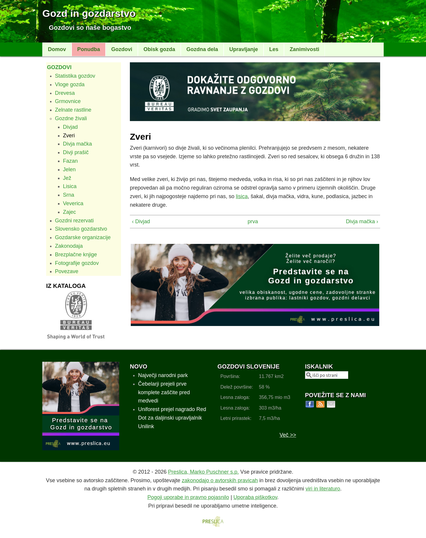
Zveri (69, 135)
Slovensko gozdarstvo (81, 229)
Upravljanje (243, 49)
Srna (68, 195)
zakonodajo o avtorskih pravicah (220, 480)
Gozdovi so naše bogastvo (90, 27)
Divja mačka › (362, 221)
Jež (67, 178)
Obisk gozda (159, 49)
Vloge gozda (70, 84)
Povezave (66, 271)
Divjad (70, 127)
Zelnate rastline (73, 110)
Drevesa (65, 93)
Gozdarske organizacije (83, 237)
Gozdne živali (71, 118)
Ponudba (88, 49)
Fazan (70, 161)
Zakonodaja (69, 246)
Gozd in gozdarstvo (88, 13)
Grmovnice (68, 101)
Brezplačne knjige (76, 254)
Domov (57, 49)
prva (252, 221)
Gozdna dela (202, 49)
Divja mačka (77, 144)
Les (273, 49)
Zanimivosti (304, 49)
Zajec (69, 212)
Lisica (70, 186)
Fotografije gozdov (77, 263)
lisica (242, 196)
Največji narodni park (163, 375)
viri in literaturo (323, 489)
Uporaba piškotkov (255, 497)
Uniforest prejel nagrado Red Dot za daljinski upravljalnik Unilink (172, 417)
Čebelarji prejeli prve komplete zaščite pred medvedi (164, 392)
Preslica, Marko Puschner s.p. (203, 472)
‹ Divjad (141, 221)
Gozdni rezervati (74, 221)
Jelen (69, 169)
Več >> (288, 435)
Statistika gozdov (75, 76)
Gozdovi (121, 49)
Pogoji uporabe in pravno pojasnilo (188, 497)
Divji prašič (76, 152)
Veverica (73, 203)
